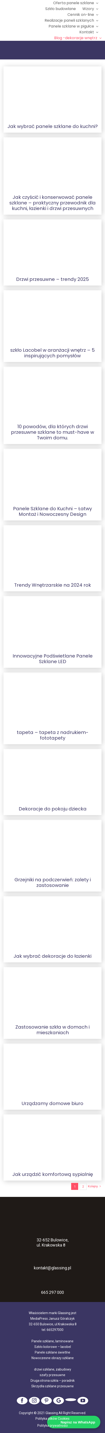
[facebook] (22, 1400)
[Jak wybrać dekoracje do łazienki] (53, 923)
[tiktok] (70, 1399)
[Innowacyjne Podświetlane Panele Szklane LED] (53, 623)
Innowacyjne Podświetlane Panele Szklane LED (53, 658)
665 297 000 (52, 1292)
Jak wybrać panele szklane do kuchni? (52, 126)
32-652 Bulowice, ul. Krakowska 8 (52, 1236)
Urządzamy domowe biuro (52, 1103)
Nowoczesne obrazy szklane (53, 1358)
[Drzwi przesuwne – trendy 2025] (53, 246)
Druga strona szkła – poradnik (53, 1380)
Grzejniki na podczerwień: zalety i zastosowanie (52, 882)
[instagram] (34, 1400)
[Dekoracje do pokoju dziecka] (53, 776)
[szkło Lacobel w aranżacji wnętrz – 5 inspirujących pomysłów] (53, 317)
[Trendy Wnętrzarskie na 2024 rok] (53, 552)
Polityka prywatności (52, 1425)
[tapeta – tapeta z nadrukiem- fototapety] (53, 699)
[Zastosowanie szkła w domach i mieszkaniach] (53, 994)
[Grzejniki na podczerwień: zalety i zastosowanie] (53, 846)
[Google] (58, 1400)
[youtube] (82, 1400)
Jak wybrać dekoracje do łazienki (52, 956)
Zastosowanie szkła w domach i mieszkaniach (52, 1029)
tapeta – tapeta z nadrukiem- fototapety (52, 735)
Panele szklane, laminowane (53, 1341)
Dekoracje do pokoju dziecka (53, 809)
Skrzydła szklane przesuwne (52, 1386)
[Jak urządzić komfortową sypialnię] (53, 1141)
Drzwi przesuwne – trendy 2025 (52, 279)
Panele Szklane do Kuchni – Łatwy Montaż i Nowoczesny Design (52, 511)
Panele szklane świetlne (52, 1352)
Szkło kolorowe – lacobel (52, 1347)
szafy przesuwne (52, 1375)
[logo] (22, 20)
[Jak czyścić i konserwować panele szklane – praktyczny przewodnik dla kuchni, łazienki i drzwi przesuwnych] (53, 164)
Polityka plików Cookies (52, 1418)
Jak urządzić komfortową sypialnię (52, 1174)
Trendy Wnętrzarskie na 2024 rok (52, 585)
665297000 (55, 1330)
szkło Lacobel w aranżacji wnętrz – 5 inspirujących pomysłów (52, 352)
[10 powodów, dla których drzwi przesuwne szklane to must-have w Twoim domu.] (53, 393)
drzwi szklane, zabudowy (52, 1369)
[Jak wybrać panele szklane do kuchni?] (53, 93)
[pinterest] (46, 1400)
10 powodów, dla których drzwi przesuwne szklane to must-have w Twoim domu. (52, 432)
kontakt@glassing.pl (52, 1262)
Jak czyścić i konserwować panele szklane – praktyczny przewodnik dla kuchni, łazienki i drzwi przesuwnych (52, 202)
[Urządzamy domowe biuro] (53, 1070)
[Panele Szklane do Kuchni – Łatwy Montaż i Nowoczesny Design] (53, 475)
